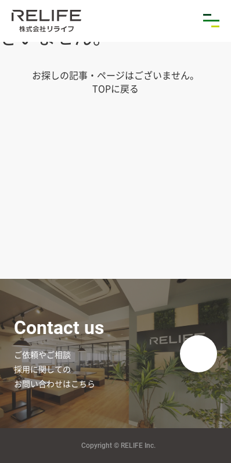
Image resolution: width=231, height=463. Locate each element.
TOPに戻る (115, 88)
